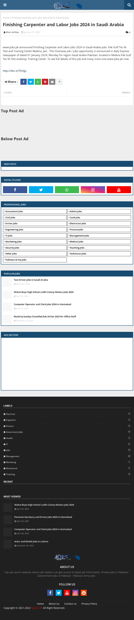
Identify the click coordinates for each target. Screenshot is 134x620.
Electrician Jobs (78, 223)
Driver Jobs (11, 223)
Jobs (68, 450)
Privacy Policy (89, 603)
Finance (68, 426)
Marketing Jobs (13, 241)
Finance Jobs (76, 229)
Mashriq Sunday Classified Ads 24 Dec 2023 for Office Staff (45, 316)
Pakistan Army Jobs (15, 259)
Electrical (68, 413)
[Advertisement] (64, 124)
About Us (54, 603)
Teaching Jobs (77, 247)
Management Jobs (79, 235)
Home (6, 17)
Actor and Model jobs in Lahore (31, 541)
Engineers (68, 419)
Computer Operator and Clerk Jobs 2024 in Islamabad (42, 304)
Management (68, 456)
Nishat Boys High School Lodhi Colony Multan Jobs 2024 (43, 292)
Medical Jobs (76, 241)
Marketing (68, 462)
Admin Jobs (76, 211)
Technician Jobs (78, 253)
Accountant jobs (14, 211)
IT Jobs (8, 235)
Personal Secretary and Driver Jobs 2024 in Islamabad (43, 517)
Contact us (70, 603)
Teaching (68, 474)
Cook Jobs (75, 217)
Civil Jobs (10, 217)
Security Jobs (12, 247)
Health (68, 438)
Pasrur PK (36, 608)
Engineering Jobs (14, 229)
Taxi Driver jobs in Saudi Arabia (31, 279)
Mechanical (68, 468)
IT (68, 444)
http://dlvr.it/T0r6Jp (14, 70)
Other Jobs (11, 253)
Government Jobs (68, 431)
